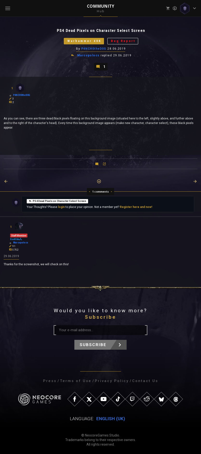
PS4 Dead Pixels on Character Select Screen (57, 201)
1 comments (100, 191)
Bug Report (123, 41)
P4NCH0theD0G (93, 48)
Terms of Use (75, 381)
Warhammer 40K (84, 41)
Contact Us (145, 381)
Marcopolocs (88, 55)
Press (50, 381)
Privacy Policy (112, 381)
